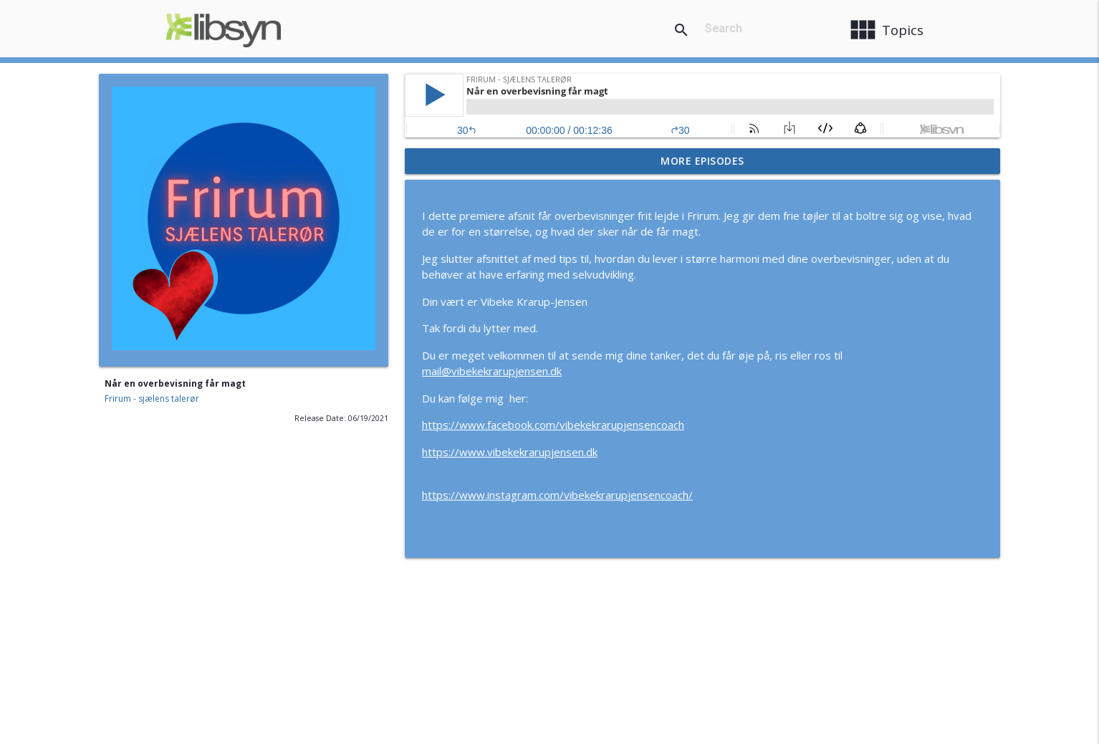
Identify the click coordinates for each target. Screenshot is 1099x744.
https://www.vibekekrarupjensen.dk (510, 452)
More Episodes (702, 161)
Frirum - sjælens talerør (152, 398)
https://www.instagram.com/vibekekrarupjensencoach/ (557, 495)
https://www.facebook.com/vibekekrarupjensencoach (553, 424)
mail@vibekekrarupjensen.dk (492, 371)
